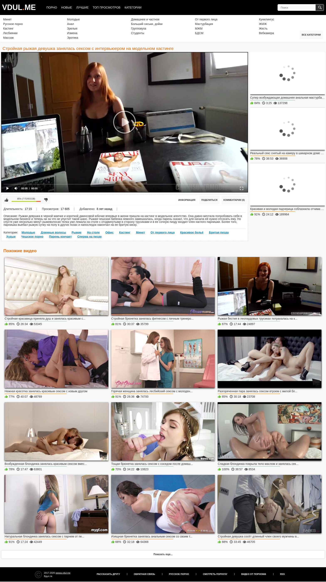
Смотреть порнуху (215, 574)
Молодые (73, 19)
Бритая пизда (219, 232)
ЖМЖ (263, 24)
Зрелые (72, 28)
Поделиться (209, 200)
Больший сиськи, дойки (146, 24)
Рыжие (77, 232)
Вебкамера (266, 33)
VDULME (19, 7)
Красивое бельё (192, 232)
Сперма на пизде (89, 236)
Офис (109, 232)
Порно (51, 7)
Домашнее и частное (145, 19)
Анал (70, 24)
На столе (93, 232)
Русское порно (13, 24)
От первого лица (206, 19)
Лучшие (82, 7)
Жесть (263, 28)
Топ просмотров (106, 7)
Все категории (311, 35)
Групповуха (138, 28)
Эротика (72, 37)
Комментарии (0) (234, 200)
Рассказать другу (108, 574)
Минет (7, 19)
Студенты (137, 33)
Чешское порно (32, 236)
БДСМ (199, 33)
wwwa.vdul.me (63, 573)
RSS (282, 574)
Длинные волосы (53, 232)
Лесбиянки (10, 33)
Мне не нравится (46, 200)
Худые (11, 236)
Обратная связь (144, 574)
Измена (72, 33)
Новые (66, 7)
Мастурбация (204, 24)
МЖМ (199, 28)
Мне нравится (6, 200)
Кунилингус (266, 19)
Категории (133, 7)
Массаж (8, 37)
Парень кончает (60, 236)
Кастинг (8, 28)
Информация (186, 200)
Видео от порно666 (253, 574)
